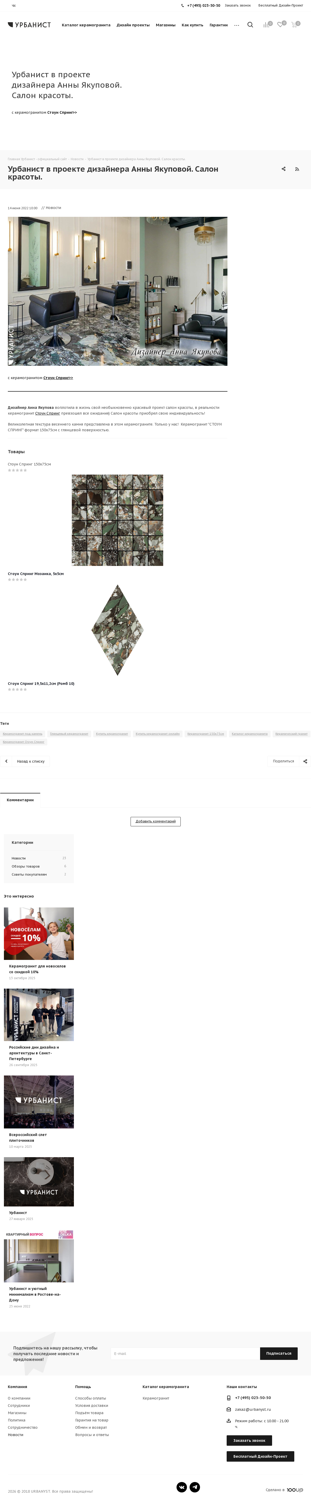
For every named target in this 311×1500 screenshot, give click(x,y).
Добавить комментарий (156, 821)
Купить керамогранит (112, 734)
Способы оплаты (90, 1398)
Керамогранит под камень (22, 734)
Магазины (17, 1413)
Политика (16, 1420)
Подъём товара (89, 1413)
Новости (15, 1434)
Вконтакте (182, 1487)
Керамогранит (156, 1398)
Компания (17, 1386)
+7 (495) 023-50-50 (253, 1397)
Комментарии (20, 800)
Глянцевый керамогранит (69, 734)
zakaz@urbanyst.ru (253, 1409)
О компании (19, 1398)
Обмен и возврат (91, 1427)
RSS (297, 169)
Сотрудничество (23, 1427)
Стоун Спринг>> (62, 112)
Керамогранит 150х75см (205, 734)
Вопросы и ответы (92, 1434)
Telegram (195, 1487)
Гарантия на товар (91, 1420)
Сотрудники (19, 1405)
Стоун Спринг (47, 413)
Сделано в (284, 1489)
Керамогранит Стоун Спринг (23, 742)
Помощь (83, 1386)
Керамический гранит (291, 734)
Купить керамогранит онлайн (158, 734)
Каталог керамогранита (250, 734)
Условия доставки (91, 1405)
